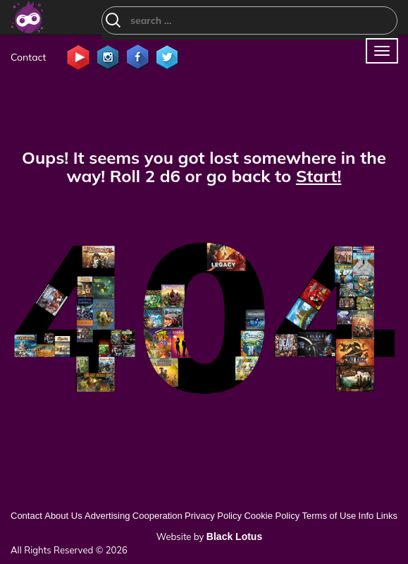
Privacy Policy (213, 515)
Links (386, 515)
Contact (28, 57)
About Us (63, 515)
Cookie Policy (271, 515)
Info (366, 515)
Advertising (107, 515)
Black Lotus (234, 536)
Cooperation (157, 515)
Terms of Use (329, 515)
